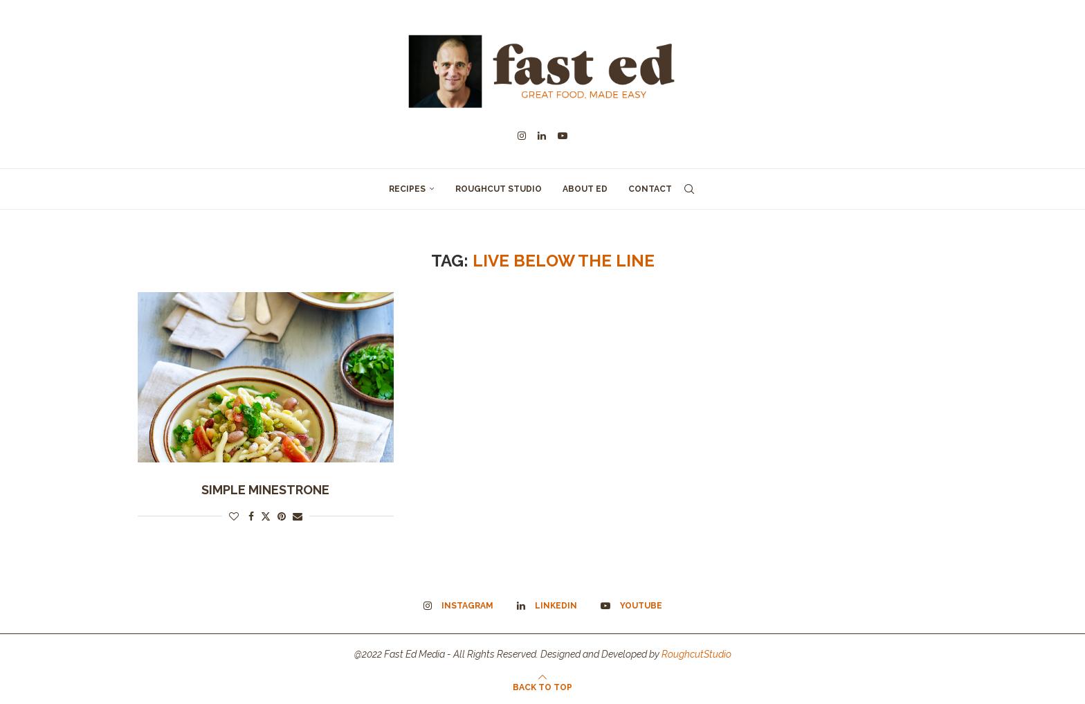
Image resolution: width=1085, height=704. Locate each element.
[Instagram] (522, 136)
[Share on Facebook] (251, 516)
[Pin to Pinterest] (281, 516)
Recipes (407, 189)
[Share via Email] (297, 516)
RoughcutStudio (696, 654)
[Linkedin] (542, 136)
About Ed (585, 189)
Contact (650, 189)
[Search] (689, 189)
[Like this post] (234, 516)
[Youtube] (562, 136)
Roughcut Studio (498, 189)
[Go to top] (542, 686)
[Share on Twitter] (266, 516)
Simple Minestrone (265, 489)
